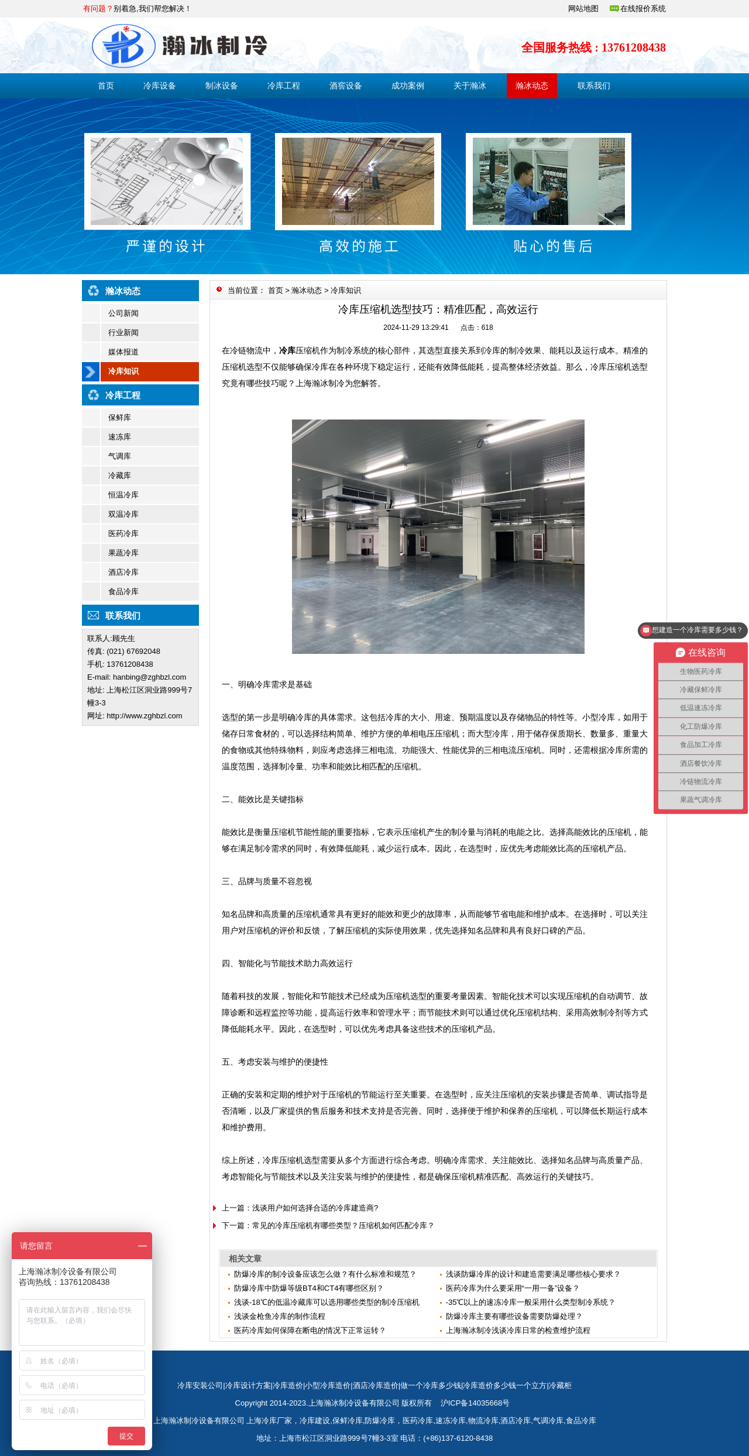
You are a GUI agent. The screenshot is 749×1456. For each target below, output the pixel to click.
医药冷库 (123, 533)
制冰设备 (221, 85)
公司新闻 (123, 313)
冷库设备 (159, 85)
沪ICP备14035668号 (475, 1403)
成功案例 (407, 85)
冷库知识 (123, 371)
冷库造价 (288, 1385)
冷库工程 (283, 85)
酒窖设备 (345, 85)
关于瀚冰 (469, 85)
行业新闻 (123, 332)
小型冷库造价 (328, 1385)
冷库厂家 (277, 1420)
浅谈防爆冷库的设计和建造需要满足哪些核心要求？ (533, 1274)
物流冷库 (483, 1420)
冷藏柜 (560, 1385)
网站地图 (583, 8)
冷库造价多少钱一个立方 (505, 1385)
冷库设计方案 (248, 1385)
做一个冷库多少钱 (430, 1385)
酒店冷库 (123, 572)
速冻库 (119, 436)
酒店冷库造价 (375, 1385)
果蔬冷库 (123, 552)
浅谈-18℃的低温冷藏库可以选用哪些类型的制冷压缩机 (327, 1302)
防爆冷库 (380, 1420)
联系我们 (594, 85)
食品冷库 (123, 591)
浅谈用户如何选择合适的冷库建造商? (315, 1207)
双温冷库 (123, 514)
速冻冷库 (450, 1420)
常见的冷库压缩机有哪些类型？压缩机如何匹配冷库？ (343, 1225)
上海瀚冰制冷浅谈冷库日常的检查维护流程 (518, 1330)
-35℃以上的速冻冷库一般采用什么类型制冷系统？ (531, 1302)
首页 (106, 85)
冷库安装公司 (200, 1385)
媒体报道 (123, 351)
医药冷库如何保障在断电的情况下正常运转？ (310, 1330)
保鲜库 (119, 417)
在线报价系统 (643, 8)
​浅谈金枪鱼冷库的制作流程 (279, 1316)
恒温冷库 (123, 494)
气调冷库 (548, 1420)
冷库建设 (315, 1420)
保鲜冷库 (347, 1420)
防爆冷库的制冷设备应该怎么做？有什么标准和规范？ (325, 1274)
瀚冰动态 (532, 85)
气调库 (119, 456)
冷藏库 (119, 475)
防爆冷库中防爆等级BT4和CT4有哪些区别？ (309, 1288)
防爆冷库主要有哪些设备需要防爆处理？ (514, 1316)
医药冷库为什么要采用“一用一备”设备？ (513, 1288)
